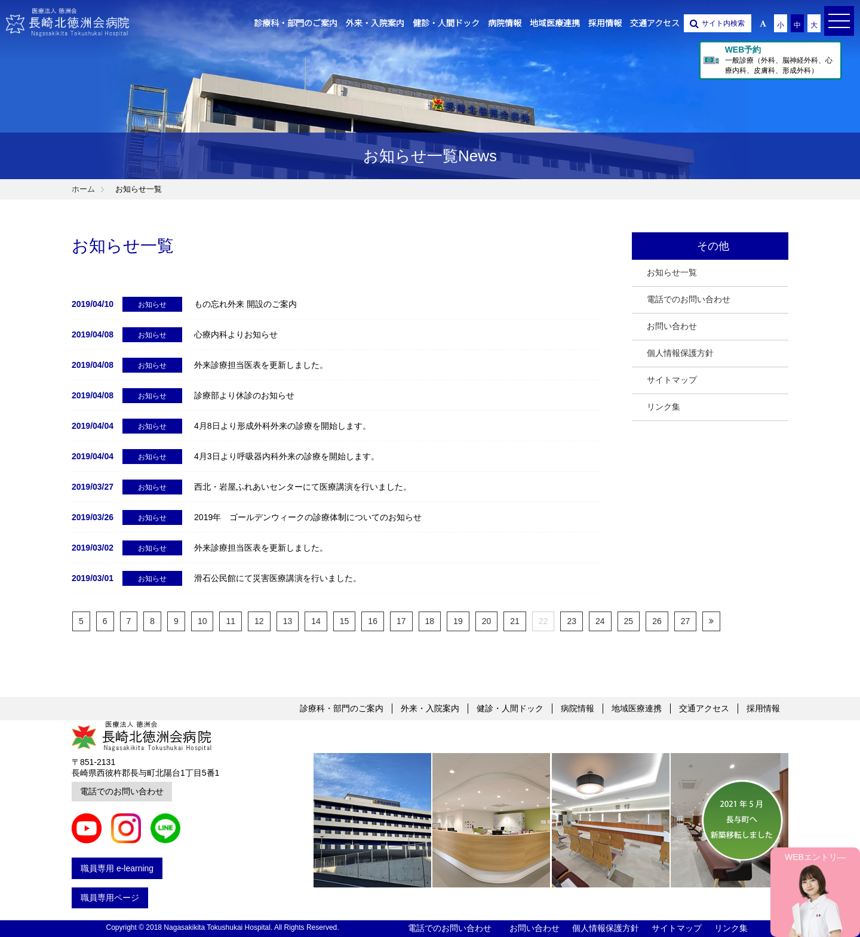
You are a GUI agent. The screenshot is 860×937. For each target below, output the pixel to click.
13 (288, 621)
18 (430, 621)
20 (487, 621)
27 (685, 621)
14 (316, 621)
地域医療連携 (637, 708)
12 (259, 621)
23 (571, 621)
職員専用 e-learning (117, 868)
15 (344, 621)
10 (202, 621)
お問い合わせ (672, 326)
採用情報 (763, 708)
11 (230, 621)
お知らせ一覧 (672, 272)
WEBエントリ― (815, 857)
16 (372, 621)
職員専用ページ (110, 897)
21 (515, 621)
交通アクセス (704, 708)
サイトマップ (672, 380)
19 (458, 621)
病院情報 (577, 708)
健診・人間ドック (510, 708)
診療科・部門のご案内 (341, 708)
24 (600, 621)
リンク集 (663, 406)
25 (629, 621)
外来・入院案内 (430, 708)
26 (657, 621)
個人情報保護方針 (680, 353)
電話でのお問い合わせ (688, 299)
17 (401, 621)
